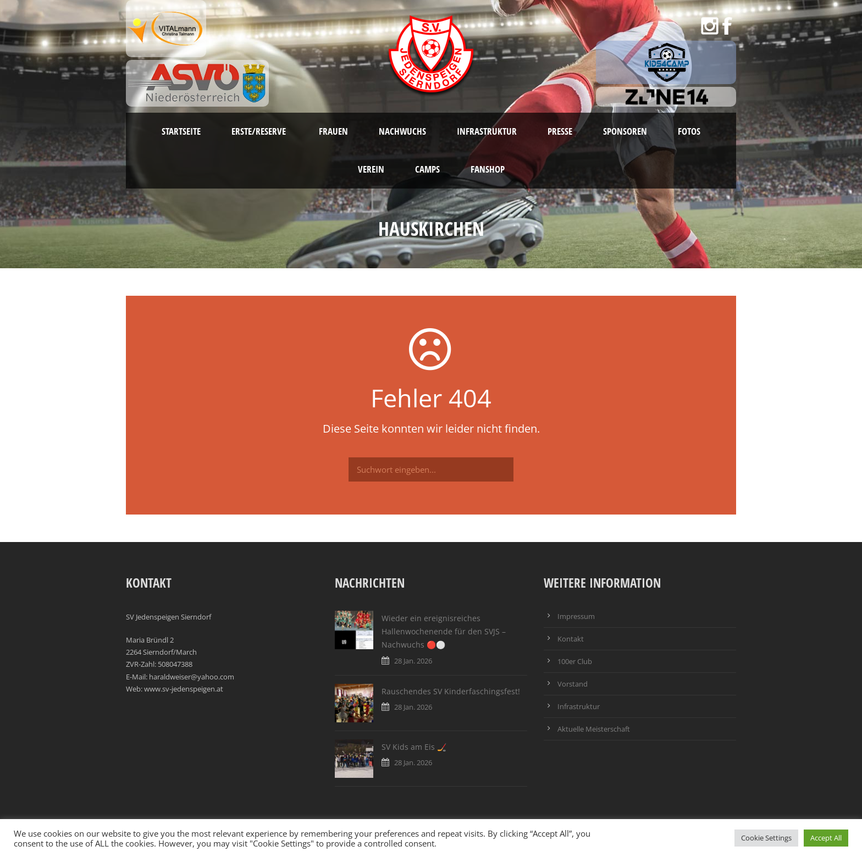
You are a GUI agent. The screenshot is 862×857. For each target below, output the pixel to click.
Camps (427, 169)
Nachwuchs (402, 131)
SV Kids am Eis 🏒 (414, 747)
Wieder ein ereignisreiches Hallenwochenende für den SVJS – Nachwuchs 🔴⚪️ (444, 631)
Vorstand (572, 684)
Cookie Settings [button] (766, 838)
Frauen (333, 131)
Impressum (576, 616)
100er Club (574, 661)
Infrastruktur (487, 131)
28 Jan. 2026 (413, 661)
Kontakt (570, 639)
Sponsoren (625, 131)
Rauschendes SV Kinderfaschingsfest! (451, 691)
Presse (560, 131)
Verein (371, 169)
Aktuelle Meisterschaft (593, 729)
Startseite (181, 131)
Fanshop (488, 169)
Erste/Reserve (259, 131)
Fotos (689, 131)
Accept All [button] (826, 838)
